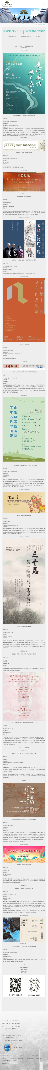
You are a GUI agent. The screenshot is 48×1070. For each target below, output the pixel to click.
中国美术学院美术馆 (6, 1060)
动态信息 (40, 24)
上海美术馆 (15, 1056)
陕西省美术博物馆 (36, 1056)
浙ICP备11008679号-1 (18, 1047)
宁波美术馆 (14, 1060)
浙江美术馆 (38, 1058)
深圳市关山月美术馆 (12, 1058)
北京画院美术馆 (21, 1058)
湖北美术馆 (4, 1058)
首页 (36, 24)
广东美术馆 (28, 1056)
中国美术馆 (9, 1056)
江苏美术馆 (21, 1056)
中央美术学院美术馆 (30, 1058)
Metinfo (7, 1063)
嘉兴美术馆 (14, 36)
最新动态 (44, 24)
